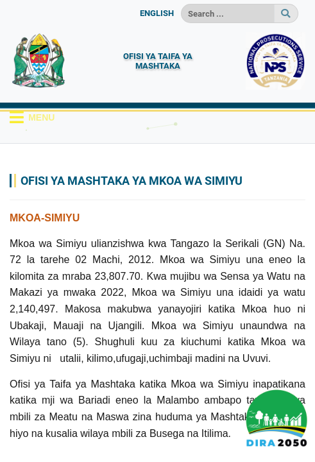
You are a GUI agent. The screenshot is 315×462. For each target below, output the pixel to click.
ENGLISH (157, 13)
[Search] (228, 13)
